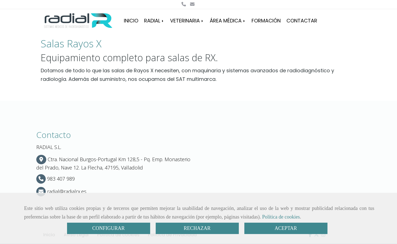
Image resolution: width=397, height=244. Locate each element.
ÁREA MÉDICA (228, 20)
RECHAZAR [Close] (197, 228)
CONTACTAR (301, 20)
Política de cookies (281, 217)
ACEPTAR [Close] (286, 228)
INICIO (131, 20)
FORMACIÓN (266, 20)
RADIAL (154, 20)
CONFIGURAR (108, 228)
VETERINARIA (187, 20)
